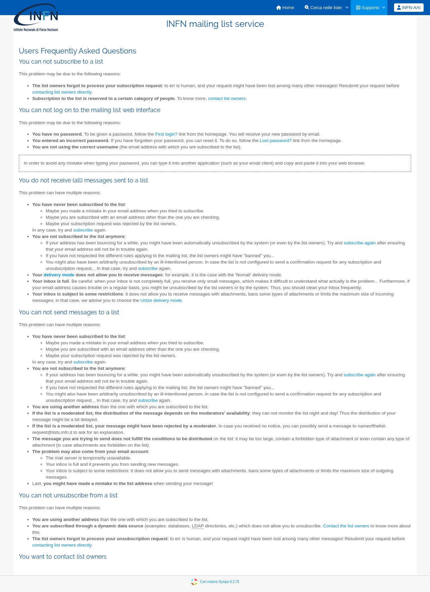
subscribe (83, 230)
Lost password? (276, 140)
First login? (166, 134)
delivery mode (59, 274)
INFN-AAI (409, 7)
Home (285, 7)
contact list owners (227, 98)
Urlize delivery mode (161, 300)
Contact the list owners (346, 525)
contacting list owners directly (61, 92)
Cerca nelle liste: (324, 7)
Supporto (367, 7)
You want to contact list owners (62, 556)
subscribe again (360, 242)
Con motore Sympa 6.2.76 (220, 581)
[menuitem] (285, 7)
